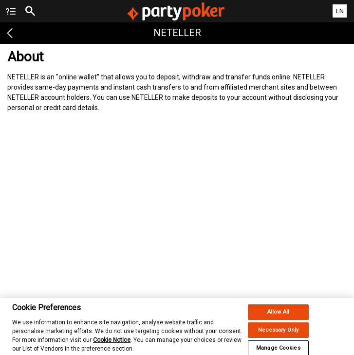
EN (340, 11)
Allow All (278, 316)
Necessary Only (278, 334)
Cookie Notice (111, 343)
